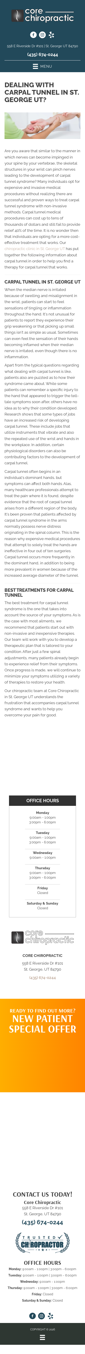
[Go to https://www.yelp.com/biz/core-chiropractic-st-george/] (51, 35)
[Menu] (42, 1337)
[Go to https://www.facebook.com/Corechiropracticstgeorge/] (33, 35)
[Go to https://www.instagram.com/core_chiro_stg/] (42, 35)
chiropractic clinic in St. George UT (35, 248)
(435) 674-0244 (42, 54)
